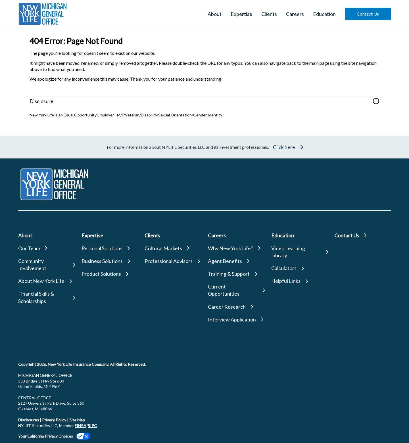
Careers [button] (295, 14)
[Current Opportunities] (236, 290)
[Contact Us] (362, 235)
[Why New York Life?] (236, 248)
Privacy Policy (54, 419)
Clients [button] (269, 14)
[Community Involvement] (46, 265)
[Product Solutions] (110, 273)
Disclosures (28, 419)
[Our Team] (46, 248)
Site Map (77, 419)
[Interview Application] (236, 319)
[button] (368, 14)
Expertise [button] (241, 14)
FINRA (80, 425)
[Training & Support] (236, 273)
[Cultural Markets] (173, 248)
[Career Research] (236, 306)
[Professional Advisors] (173, 261)
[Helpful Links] (299, 281)
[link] (204, 104)
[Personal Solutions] (110, 248)
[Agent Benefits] (236, 261)
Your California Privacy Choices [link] (45, 436)
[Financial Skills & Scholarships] (46, 297)
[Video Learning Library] (299, 252)
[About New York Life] (46, 281)
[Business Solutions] (110, 261)
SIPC (92, 425)
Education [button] (324, 14)
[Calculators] (299, 268)
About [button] (215, 14)
